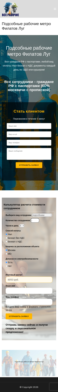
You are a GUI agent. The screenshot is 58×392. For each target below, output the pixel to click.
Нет (10, 266)
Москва (11, 250)
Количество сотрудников (18, 220)
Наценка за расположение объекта (22, 246)
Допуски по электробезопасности (22, 259)
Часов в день (12, 225)
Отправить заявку (19, 316)
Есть (10, 262)
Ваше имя (10, 286)
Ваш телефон (12, 297)
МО (9, 253)
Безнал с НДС (15, 241)
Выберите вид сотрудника (18, 215)
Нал (10, 234)
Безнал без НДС (16, 238)
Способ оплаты (13, 230)
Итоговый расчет (14, 275)
